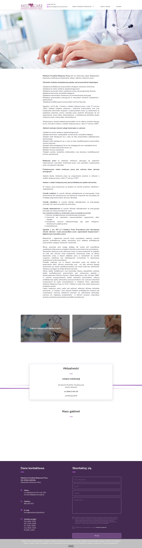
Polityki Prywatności (101, 527)
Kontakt (118, 7)
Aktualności (71, 368)
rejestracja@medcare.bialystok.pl (57, 7)
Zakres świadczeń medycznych (82, 7)
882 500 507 (52, 4)
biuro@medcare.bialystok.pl (34, 512)
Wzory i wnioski (105, 7)
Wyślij (96, 536)
